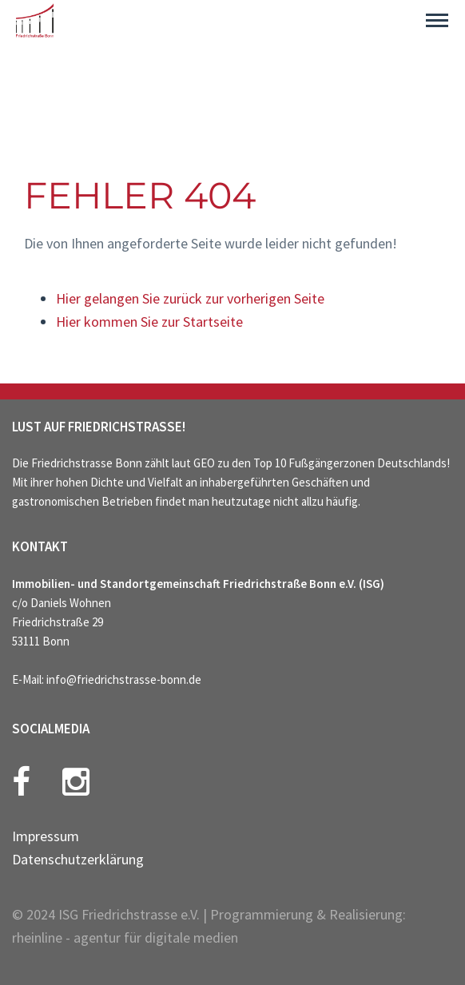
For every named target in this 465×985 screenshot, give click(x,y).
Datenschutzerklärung (78, 859)
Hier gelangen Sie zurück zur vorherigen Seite (190, 298)
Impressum (45, 836)
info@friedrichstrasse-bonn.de (123, 679)
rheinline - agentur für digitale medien (125, 937)
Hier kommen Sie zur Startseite (149, 321)
